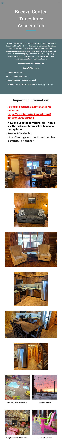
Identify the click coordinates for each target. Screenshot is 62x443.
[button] (2, 3)
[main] (31, 19)
